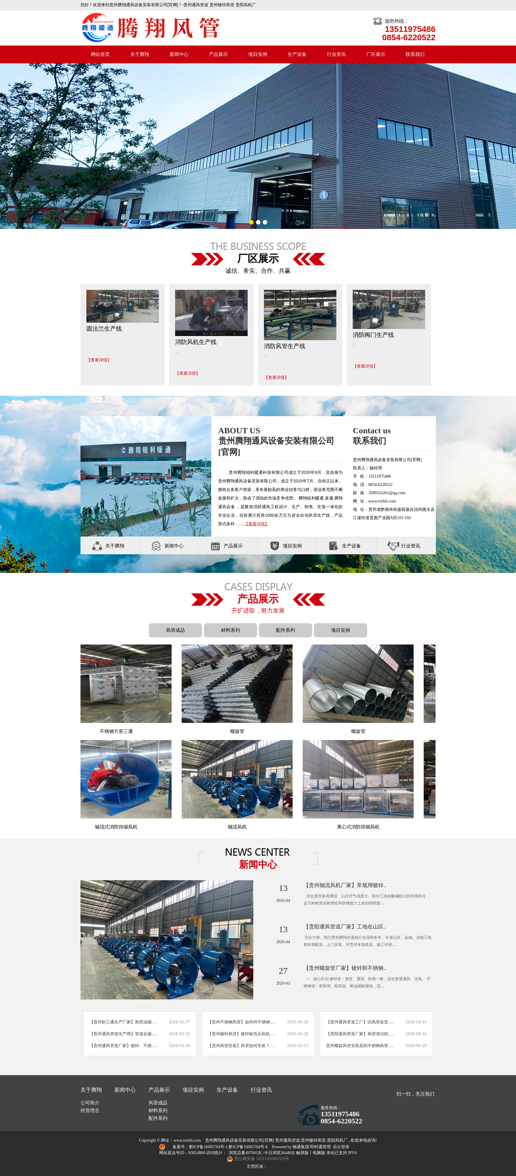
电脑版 (319, 1153)
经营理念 (89, 1110)
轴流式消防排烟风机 (119, 826)
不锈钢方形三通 (119, 731)
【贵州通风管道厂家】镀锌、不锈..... (123, 1045)
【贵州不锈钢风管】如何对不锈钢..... (241, 1022)
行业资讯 (336, 54)
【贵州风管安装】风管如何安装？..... (241, 1045)
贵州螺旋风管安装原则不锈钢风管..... (360, 1045)
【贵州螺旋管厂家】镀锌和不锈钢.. (345, 968)
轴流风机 (240, 826)
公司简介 (89, 1102)
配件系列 (285, 630)
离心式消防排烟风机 (361, 826)
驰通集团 (301, 1147)
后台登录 (341, 1147)
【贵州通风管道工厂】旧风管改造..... (360, 1022)
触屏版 (302, 1153)
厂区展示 (375, 54)
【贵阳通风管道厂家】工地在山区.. (345, 927)
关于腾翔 (139, 54)
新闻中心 (179, 54)
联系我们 (415, 54)
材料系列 (230, 630)
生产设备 (297, 54)
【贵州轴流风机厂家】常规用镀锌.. (345, 885)
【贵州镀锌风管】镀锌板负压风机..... (241, 1033)
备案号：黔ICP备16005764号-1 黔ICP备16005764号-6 (220, 1147)
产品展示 (218, 54)
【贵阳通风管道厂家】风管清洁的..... (360, 1033)
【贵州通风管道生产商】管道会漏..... (123, 1033)
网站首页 (100, 54)
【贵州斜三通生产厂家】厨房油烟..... (123, 1022)
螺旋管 (241, 731)
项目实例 (257, 54)
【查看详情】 (98, 360)
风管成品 (175, 630)
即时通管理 (320, 1147)
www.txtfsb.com (187, 1140)
